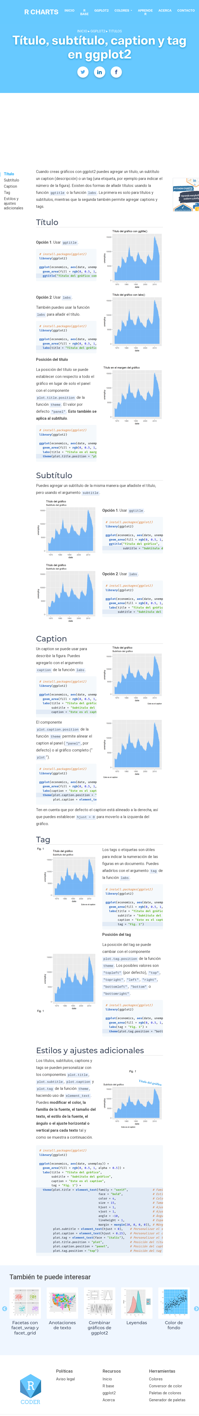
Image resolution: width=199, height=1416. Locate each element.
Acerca (169, 11)
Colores (156, 1379)
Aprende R (149, 12)
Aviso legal (65, 1379)
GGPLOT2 (98, 31)
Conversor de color (165, 1386)
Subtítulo (11, 180)
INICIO (82, 31)
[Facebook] (116, 72)
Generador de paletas (167, 1400)
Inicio (73, 11)
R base (88, 12)
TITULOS (115, 31)
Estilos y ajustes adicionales (13, 203)
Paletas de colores (165, 1393)
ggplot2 (105, 11)
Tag (7, 192)
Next (195, 1308)
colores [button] (126, 11)
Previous (4, 1308)
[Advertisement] (99, 122)
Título (9, 174)
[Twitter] (83, 72)
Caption (10, 186)
